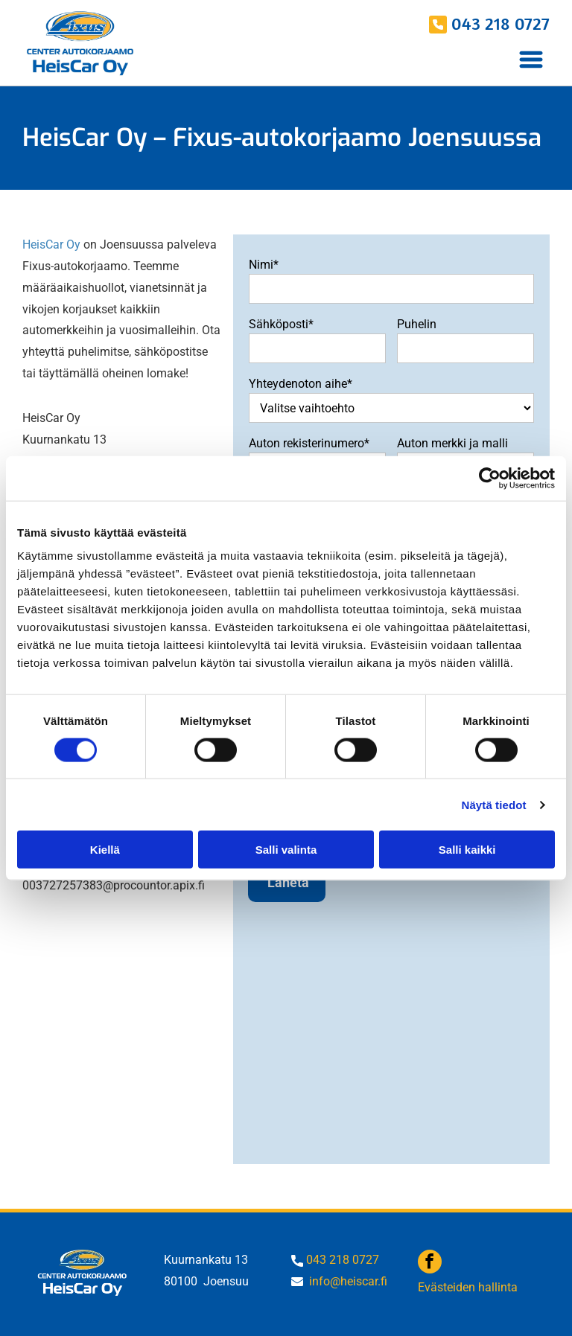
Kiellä (105, 849)
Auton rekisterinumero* (309, 443)
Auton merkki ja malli (452, 443)
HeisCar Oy (51, 244)
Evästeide (443, 1287)
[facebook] (430, 1263)
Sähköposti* (281, 324)
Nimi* (264, 265)
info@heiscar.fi (348, 1281)
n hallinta (493, 1287)
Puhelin (416, 324)
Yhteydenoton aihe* (300, 384)
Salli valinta (286, 849)
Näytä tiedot (494, 804)
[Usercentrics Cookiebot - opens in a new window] (490, 478)
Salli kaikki (467, 849)
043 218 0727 (500, 23)
